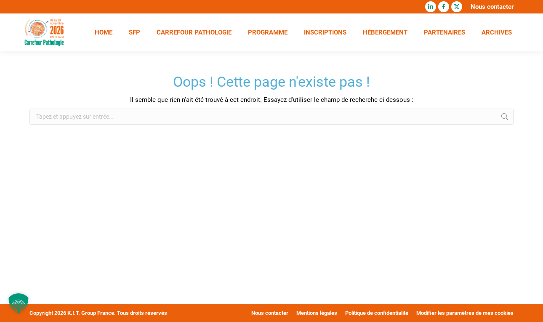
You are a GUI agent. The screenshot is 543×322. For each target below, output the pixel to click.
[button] (18, 303)
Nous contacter (492, 7)
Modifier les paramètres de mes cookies (465, 313)
